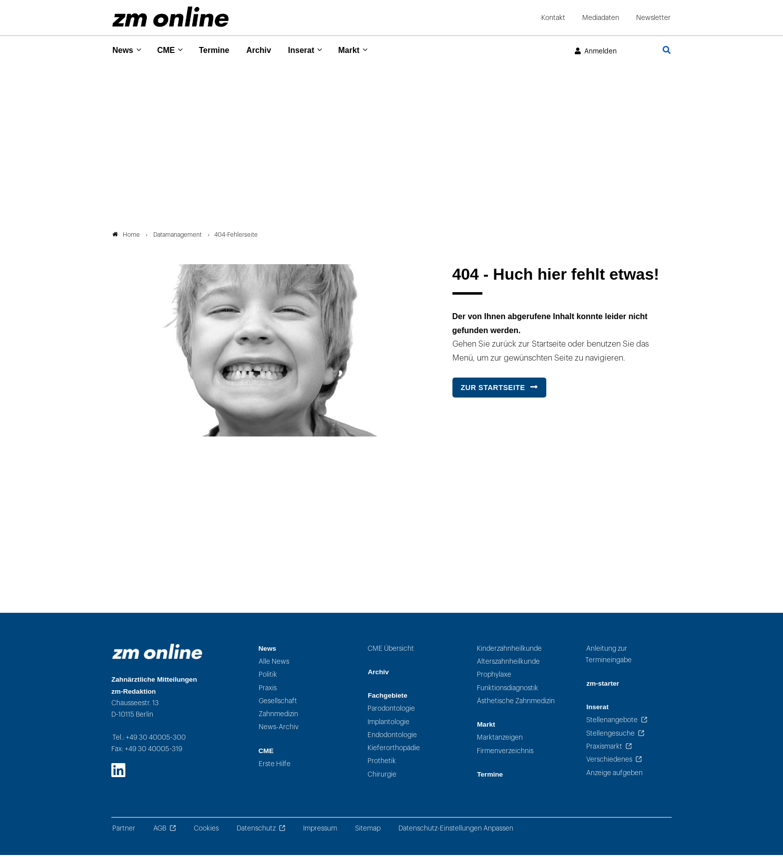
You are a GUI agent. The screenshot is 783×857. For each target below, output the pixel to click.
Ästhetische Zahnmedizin (516, 703)
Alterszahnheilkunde (508, 663)
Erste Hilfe (275, 766)
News (123, 50)
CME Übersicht (391, 650)
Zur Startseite (493, 390)
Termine (220, 50)
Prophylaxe (494, 676)
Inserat (313, 50)
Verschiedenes (609, 761)
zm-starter (602, 685)
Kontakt (553, 17)
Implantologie (388, 723)
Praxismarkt (604, 748)
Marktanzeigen (500, 739)
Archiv (268, 50)
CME (169, 50)
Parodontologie (391, 710)
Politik (268, 676)
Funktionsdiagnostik (507, 689)
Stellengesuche (610, 735)
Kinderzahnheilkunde (509, 650)
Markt (364, 50)
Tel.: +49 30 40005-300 (149, 739)
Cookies (206, 830)
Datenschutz (256, 830)
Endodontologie (392, 737)
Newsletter (653, 17)
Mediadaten (600, 17)
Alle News (274, 663)
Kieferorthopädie (394, 750)
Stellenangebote (612, 722)
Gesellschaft (278, 703)
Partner (123, 830)
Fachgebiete (387, 697)
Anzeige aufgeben (614, 774)
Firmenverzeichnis (505, 752)
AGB (159, 830)
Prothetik (382, 763)
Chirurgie (382, 776)
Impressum (320, 830)
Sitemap (368, 830)
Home (126, 237)
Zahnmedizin (278, 716)
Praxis (268, 689)
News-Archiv (279, 729)
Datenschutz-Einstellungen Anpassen (455, 830)
